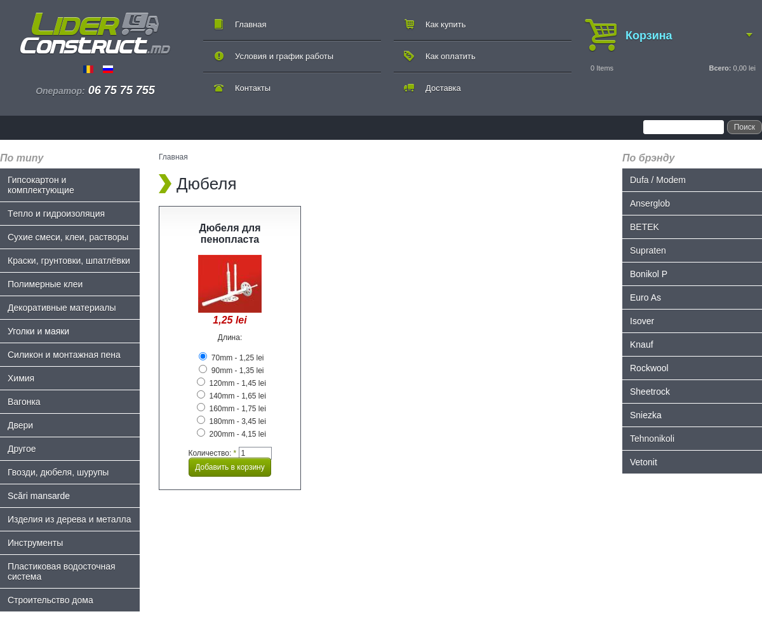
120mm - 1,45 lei (231, 383)
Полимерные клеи (45, 284)
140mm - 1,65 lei (231, 396)
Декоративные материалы (62, 308)
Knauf (641, 344)
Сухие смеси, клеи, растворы (68, 237)
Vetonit (643, 462)
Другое (22, 449)
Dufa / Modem (658, 180)
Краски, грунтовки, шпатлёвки (69, 261)
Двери (20, 425)
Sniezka (646, 415)
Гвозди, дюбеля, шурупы (58, 472)
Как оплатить (450, 56)
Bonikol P (648, 274)
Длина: (230, 337)
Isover (642, 321)
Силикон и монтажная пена (64, 355)
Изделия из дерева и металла (69, 519)
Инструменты (35, 543)
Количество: (212, 453)
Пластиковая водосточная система (62, 571)
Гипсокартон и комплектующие (41, 185)
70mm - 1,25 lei (231, 357)
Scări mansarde (39, 496)
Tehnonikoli (652, 438)
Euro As (645, 297)
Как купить (445, 24)
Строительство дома (50, 600)
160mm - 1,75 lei (231, 408)
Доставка (443, 88)
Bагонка (24, 402)
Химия (21, 378)
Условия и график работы (284, 56)
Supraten (648, 250)
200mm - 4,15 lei (231, 434)
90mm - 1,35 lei (231, 370)
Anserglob (650, 203)
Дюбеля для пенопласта (229, 233)
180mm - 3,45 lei (231, 421)
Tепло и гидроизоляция (56, 213)
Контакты (253, 88)
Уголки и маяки (38, 331)
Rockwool (649, 368)
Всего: (720, 68)
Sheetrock (650, 391)
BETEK (644, 227)
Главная (250, 24)
